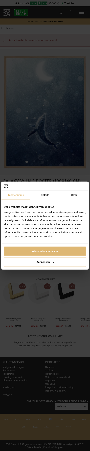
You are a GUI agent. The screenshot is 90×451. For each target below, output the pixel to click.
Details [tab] (45, 195)
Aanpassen (45, 262)
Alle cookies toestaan (45, 250)
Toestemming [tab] (16, 195)
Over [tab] (74, 195)
